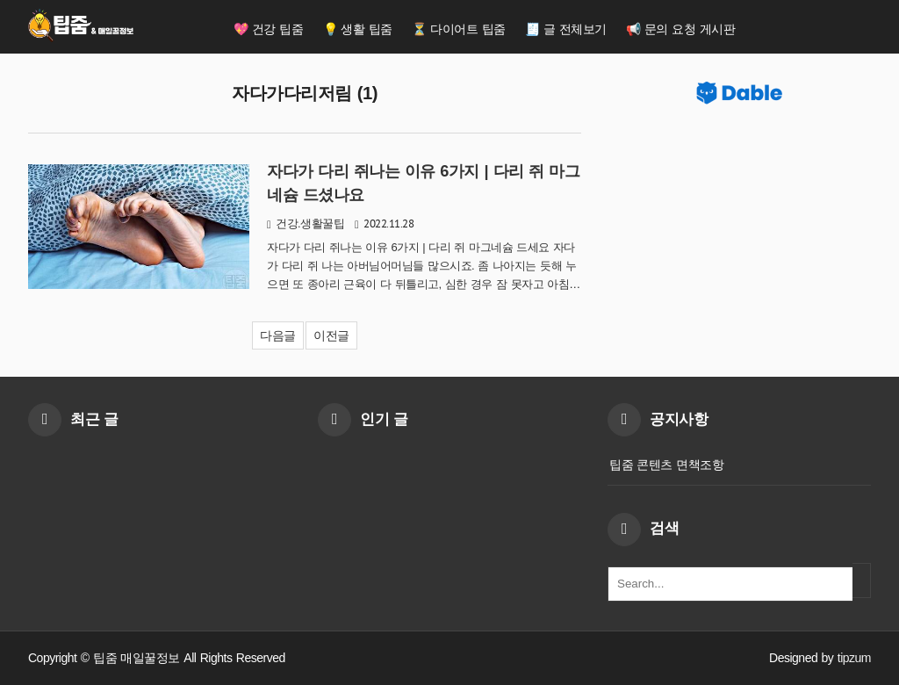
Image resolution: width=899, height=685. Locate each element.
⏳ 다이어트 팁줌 (458, 29)
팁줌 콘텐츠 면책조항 (666, 465)
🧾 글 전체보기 (566, 29)
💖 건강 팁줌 (268, 29)
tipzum (854, 658)
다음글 (278, 335)
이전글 (331, 335)
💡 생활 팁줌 (357, 29)
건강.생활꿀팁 (310, 224)
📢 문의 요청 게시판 (680, 29)
